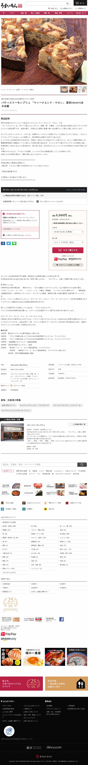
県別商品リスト (7, 591)
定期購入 (30, 509)
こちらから (27, 235)
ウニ (38, 474)
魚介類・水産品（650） (10, 526)
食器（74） (63, 545)
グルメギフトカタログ (63, 474)
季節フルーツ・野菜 (55, 503)
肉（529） (34, 526)
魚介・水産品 (35, 13)
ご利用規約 (71, 706)
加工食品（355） (65, 534)
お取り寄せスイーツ (8, 405)
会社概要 (49, 706)
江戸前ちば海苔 (21, 474)
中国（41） (63, 561)
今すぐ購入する (68, 250)
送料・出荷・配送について (32, 715)
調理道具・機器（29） (38, 545)
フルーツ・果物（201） (38, 530)
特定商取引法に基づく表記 (76, 709)
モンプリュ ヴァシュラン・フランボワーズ (34, 405)
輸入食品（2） (64, 565)
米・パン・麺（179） (66, 526)
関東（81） (6, 557)
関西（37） (6, 561)
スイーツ (70, 13)
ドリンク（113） (65, 538)
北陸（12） (34, 561)
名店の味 (76, 474)
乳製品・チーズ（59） (38, 534)
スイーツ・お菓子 (14, 89)
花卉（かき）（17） (66, 549)
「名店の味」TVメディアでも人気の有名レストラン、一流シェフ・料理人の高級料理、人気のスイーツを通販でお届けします (66, 684)
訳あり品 (51, 509)
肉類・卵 (47, 13)
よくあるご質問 (7, 712)
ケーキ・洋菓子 (29, 89)
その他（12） (35, 549)
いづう (41, 471)
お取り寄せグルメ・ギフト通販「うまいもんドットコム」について (21, 684)
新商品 (35, 471)
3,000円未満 (6, 584)
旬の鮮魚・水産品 (11, 509)
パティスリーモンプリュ (9, 110)
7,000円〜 (6, 588)
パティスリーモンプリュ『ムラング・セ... (67, 405)
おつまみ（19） (36, 553)
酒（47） (5, 541)
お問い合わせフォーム (31, 721)
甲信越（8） (35, 557)
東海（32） (63, 557)
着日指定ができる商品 (9, 522)
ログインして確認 (19, 385)
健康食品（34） (36, 541)
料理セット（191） (66, 541)
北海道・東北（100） (66, 553)
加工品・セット (81, 13)
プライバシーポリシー (53, 709)
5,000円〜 (63, 584)
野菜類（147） (7, 530)
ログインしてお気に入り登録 (67, 265)
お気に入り (54, 8)
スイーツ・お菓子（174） (39, 538)
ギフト (12, 13)
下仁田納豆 (82, 471)
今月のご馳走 (10, 503)
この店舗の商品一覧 (78, 424)
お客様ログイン (67, 8)
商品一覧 (24, 13)
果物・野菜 (58, 13)
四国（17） (6, 565)
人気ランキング (70, 471)
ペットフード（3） (37, 568)
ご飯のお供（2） (8, 553)
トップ (3, 89)
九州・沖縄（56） (36, 565)
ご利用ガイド (81, 8)
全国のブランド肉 (75, 503)
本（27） (5, 549)
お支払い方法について (31, 712)
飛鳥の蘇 (49, 471)
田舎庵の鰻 (46, 474)
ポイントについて (29, 718)
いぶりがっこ (58, 471)
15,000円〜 (63, 588)
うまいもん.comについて (32, 706)
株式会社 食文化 (46, 756)
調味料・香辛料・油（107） (11, 538)
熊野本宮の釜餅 (21, 471)
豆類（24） (63, 530)
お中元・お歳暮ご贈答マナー (40, 591)
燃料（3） (6, 545)
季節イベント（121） (9, 568)
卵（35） (5, 534)
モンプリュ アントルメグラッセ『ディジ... (16, 410)
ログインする (6, 706)
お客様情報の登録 (8, 709)
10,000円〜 (34, 588)
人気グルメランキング (33, 503)
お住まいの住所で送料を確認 (75, 190)
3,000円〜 (34, 584)
